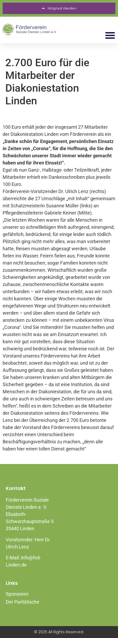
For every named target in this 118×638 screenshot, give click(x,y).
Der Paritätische (22, 602)
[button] (110, 35)
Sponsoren (17, 594)
